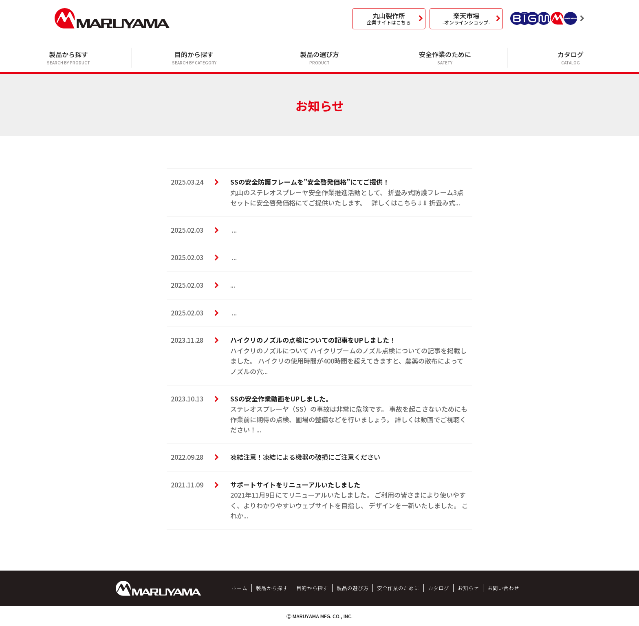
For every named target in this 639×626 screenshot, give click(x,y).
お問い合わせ (503, 588)
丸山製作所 (389, 18)
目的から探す (194, 57)
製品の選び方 (320, 57)
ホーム (239, 588)
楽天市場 (466, 18)
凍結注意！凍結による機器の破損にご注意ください (305, 457)
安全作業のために (445, 57)
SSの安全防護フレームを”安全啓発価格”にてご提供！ (309, 182)
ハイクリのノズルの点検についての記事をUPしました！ (313, 340)
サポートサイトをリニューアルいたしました (295, 484)
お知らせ (468, 588)
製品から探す (69, 57)
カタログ (570, 57)
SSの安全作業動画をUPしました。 (281, 398)
